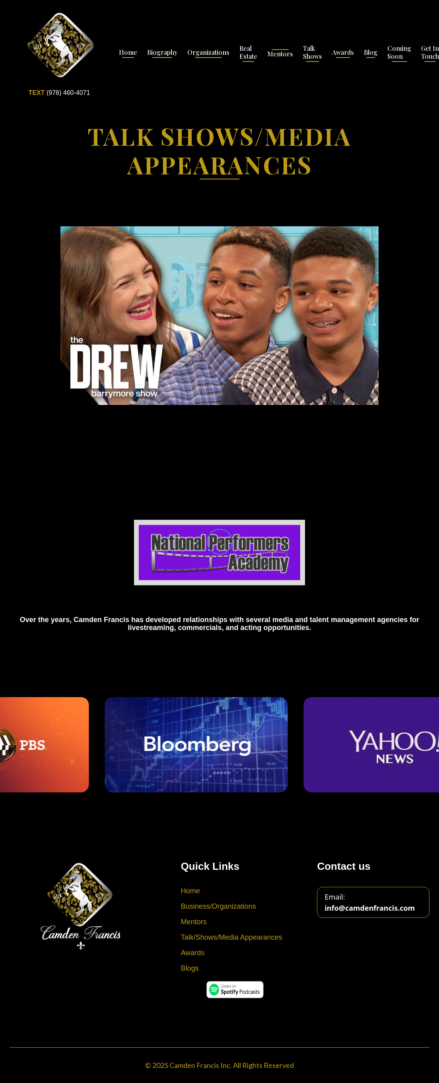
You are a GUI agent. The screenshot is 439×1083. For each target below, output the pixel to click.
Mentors (280, 54)
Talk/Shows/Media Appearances (231, 937)
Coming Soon (399, 52)
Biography (162, 52)
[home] (59, 53)
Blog (370, 52)
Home (128, 52)
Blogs (190, 968)
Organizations (208, 52)
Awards (343, 52)
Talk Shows (312, 52)
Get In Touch (430, 52)
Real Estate (248, 52)
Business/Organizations (218, 906)
